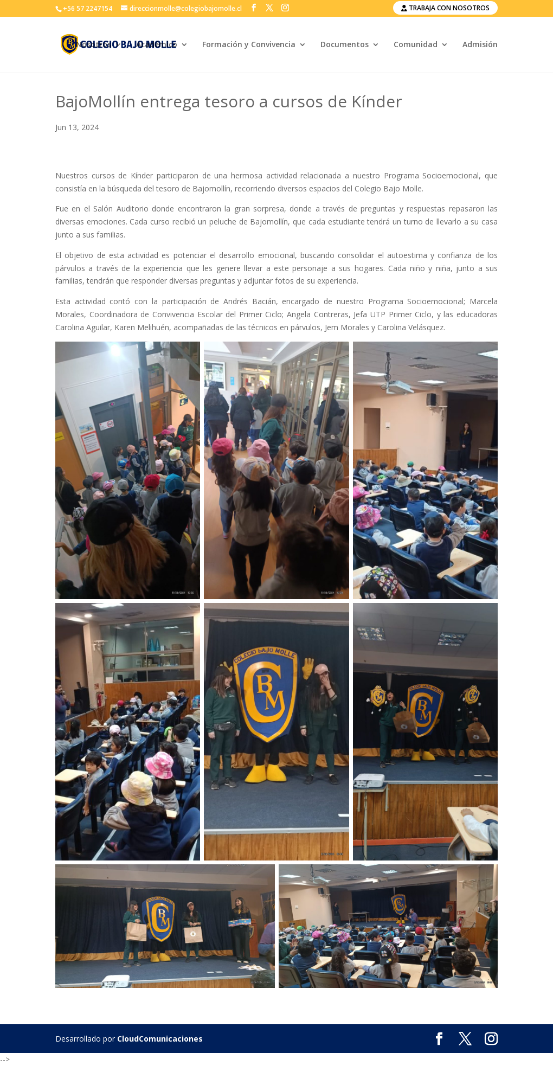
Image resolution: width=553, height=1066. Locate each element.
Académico (156, 45)
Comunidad (416, 45)
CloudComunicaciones (160, 1038)
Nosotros (93, 45)
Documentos (344, 45)
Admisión (480, 45)
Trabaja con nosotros (445, 7)
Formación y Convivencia (248, 45)
